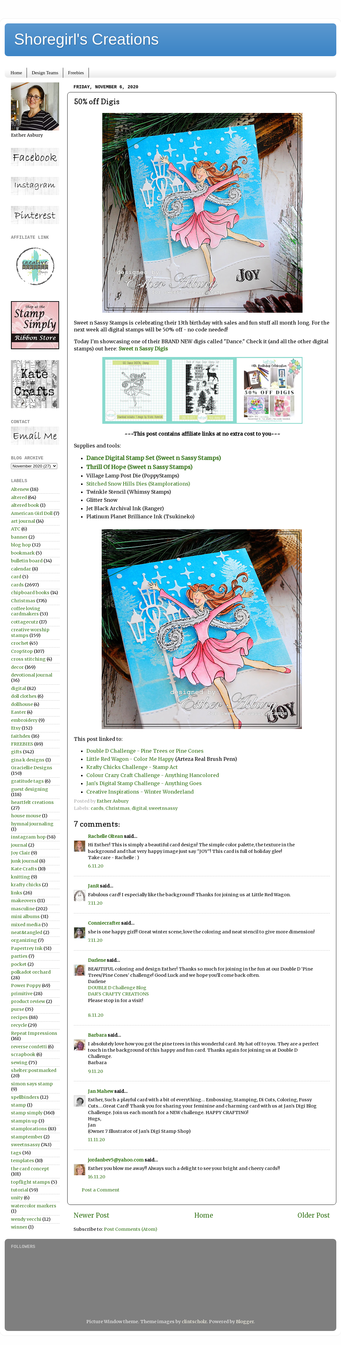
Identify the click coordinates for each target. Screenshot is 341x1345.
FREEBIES (22, 744)
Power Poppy (26, 985)
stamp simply (27, 1113)
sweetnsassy (163, 808)
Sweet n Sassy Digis (144, 348)
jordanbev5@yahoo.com (116, 1160)
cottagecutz (24, 622)
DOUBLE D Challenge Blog (117, 987)
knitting (20, 877)
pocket (19, 964)
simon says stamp (32, 1084)
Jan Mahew (100, 1091)
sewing (19, 1062)
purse (17, 1009)
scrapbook (23, 1054)
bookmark (23, 553)
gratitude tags (27, 781)
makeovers (23, 900)
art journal (23, 521)
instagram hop (28, 837)
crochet (19, 643)
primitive (22, 993)
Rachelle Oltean (105, 836)
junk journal (24, 861)
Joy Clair (20, 853)
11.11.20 (96, 1139)
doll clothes (24, 696)
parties (19, 956)
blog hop (21, 545)
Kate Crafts (24, 869)
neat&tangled (26, 932)
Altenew (20, 489)
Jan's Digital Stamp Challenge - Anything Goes (144, 783)
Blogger (245, 1321)
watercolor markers (33, 1206)
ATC (15, 529)
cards (97, 808)
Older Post (314, 1215)
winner (19, 1227)
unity (17, 1198)
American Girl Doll (32, 513)
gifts (16, 752)
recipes (19, 1017)
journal (19, 845)
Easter (18, 712)
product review (28, 1001)
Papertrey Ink (27, 948)
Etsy (16, 728)
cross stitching (28, 659)
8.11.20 (95, 1015)
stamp (18, 1105)
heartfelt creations (32, 802)
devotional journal (31, 675)
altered (19, 497)
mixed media (26, 924)
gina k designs (27, 760)
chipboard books (30, 592)
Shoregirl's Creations (86, 39)
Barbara (97, 1035)
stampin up (24, 1121)
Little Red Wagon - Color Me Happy (130, 759)
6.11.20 (95, 866)
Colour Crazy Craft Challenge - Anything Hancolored (152, 775)
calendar (21, 569)
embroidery (24, 720)
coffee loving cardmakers (25, 611)
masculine (23, 909)
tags (16, 1153)
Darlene (97, 960)
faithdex (20, 736)
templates (22, 1160)
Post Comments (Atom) (130, 1229)
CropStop (22, 651)
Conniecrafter (104, 923)
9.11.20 (95, 1071)
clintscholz (194, 1321)
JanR (93, 886)
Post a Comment (101, 1190)
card (16, 577)
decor (17, 667)
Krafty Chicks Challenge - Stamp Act (132, 767)
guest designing (29, 789)
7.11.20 (95, 903)
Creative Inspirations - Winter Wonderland (140, 792)
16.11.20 (96, 1177)
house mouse (26, 816)
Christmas (117, 808)
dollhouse (22, 704)
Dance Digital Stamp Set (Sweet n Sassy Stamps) (153, 458)
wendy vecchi (26, 1219)
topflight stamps (30, 1182)
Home (16, 72)
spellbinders (25, 1097)
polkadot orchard (31, 972)
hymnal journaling (32, 824)
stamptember (27, 1137)
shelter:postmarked (33, 1070)
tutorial (19, 1190)
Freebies (76, 72)
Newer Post (91, 1215)
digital (139, 808)
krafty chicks (26, 885)
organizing (24, 940)
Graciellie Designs (31, 767)
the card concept (30, 1168)
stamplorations (29, 1129)
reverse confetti (29, 1046)
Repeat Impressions (34, 1033)
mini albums (25, 916)
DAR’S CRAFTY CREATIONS (118, 994)
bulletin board (27, 561)
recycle (19, 1025)
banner (19, 537)
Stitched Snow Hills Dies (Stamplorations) (138, 484)
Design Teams (45, 72)
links (16, 893)
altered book (25, 505)
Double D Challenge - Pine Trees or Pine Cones (145, 751)
